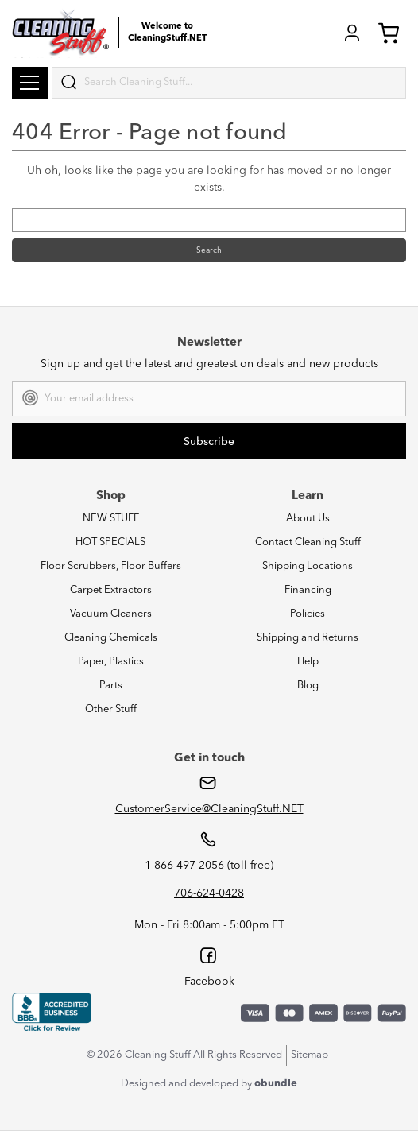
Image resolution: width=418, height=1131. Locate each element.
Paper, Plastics (111, 662)
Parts (110, 685)
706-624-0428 (209, 893)
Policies (307, 614)
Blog (308, 685)
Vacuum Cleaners (111, 614)
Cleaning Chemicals (110, 638)
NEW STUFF (111, 518)
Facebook (209, 981)
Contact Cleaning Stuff (308, 542)
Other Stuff (111, 709)
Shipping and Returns (307, 638)
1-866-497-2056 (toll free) (209, 865)
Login (352, 32)
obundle (275, 1084)
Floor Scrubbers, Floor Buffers (111, 566)
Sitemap (309, 1055)
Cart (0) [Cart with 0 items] (388, 32)
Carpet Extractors (111, 590)
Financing (307, 590)
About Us (308, 518)
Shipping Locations (307, 566)
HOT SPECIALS (110, 542)
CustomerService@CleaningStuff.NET (209, 809)
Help (308, 662)
